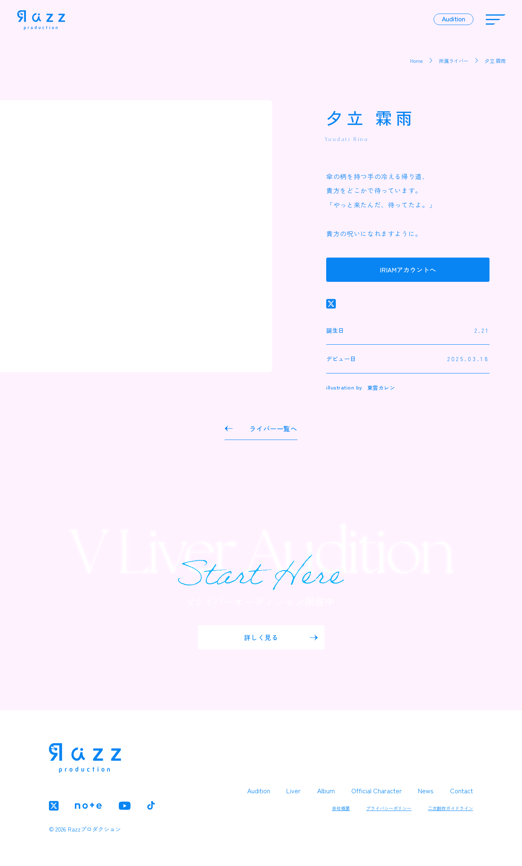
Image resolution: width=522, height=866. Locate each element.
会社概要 (341, 808)
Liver (293, 790)
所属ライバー (454, 60)
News (426, 790)
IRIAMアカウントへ (408, 269)
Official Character (376, 790)
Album (326, 790)
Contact (461, 790)
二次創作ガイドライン (450, 808)
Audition (258, 790)
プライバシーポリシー (388, 808)
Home (416, 60)
